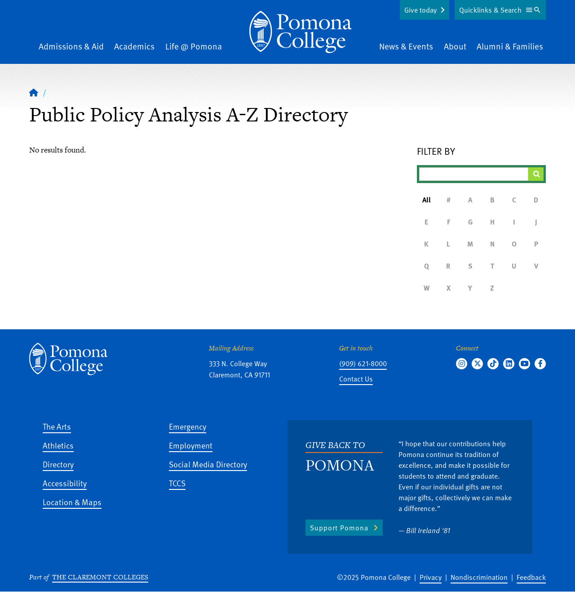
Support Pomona (339, 527)
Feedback (531, 577)
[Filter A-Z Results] (474, 174)
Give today (420, 9)
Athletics (58, 445)
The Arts (57, 426)
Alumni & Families (510, 46)
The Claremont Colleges (100, 577)
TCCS (177, 483)
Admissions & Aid (71, 46)
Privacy (431, 577)
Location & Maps (72, 502)
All (426, 199)
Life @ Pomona (193, 46)
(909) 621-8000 (363, 363)
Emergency (187, 426)
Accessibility (65, 483)
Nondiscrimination (479, 577)
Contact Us (356, 378)
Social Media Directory (208, 464)
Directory (58, 464)
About (455, 46)
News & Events (406, 46)
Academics (134, 46)
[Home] (33, 92)
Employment (190, 445)
